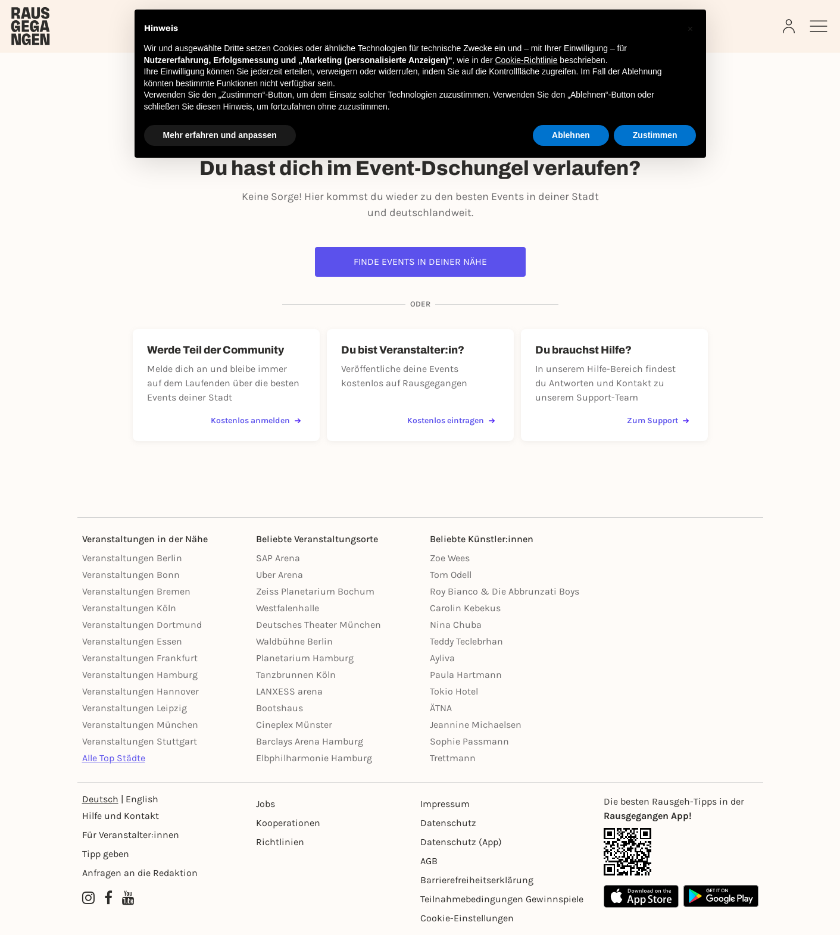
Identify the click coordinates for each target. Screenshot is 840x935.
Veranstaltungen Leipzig (134, 708)
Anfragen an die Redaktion (140, 872)
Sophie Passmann (469, 741)
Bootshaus (279, 708)
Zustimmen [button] (655, 135)
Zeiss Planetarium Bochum (315, 591)
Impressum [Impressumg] (445, 803)
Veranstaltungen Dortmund (142, 624)
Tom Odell (450, 574)
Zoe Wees (450, 558)
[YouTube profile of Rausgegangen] (128, 898)
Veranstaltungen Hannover (140, 691)
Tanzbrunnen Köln (296, 674)
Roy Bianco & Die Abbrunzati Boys (504, 591)
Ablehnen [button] (571, 135)
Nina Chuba (456, 624)
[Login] (790, 26)
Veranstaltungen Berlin (132, 558)
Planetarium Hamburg (305, 658)
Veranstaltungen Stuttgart (139, 741)
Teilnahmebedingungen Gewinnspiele (501, 899)
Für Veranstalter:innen (130, 834)
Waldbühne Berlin (294, 641)
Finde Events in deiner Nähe (420, 261)
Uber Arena (279, 574)
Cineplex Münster (294, 724)
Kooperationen (288, 822)
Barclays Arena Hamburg (309, 741)
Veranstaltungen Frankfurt (140, 658)
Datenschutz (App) (461, 842)
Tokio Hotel (454, 691)
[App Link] (681, 851)
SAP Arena (278, 558)
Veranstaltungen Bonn (131, 574)
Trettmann (453, 758)
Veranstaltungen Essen (132, 641)
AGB (429, 861)
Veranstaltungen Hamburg (140, 674)
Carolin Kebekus (465, 608)
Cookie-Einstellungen (467, 918)
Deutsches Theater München (318, 624)
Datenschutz (448, 822)
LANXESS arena (289, 691)
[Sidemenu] (818, 26)
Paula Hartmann (466, 674)
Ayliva (442, 658)
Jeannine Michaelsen (476, 724)
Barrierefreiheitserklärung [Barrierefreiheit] (476, 880)
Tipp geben (105, 853)
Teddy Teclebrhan (466, 641)
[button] (690, 28)
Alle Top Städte (113, 758)
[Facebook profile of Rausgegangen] (108, 898)
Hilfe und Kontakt (120, 815)
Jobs (265, 803)
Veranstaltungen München (140, 724)
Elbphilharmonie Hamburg (314, 758)
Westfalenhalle (287, 608)
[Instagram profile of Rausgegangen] (88, 898)
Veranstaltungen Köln (129, 608)
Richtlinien (280, 842)
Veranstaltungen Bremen (136, 591)
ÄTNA (441, 708)
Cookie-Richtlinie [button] (526, 60)
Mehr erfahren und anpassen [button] (220, 135)
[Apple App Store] (641, 896)
